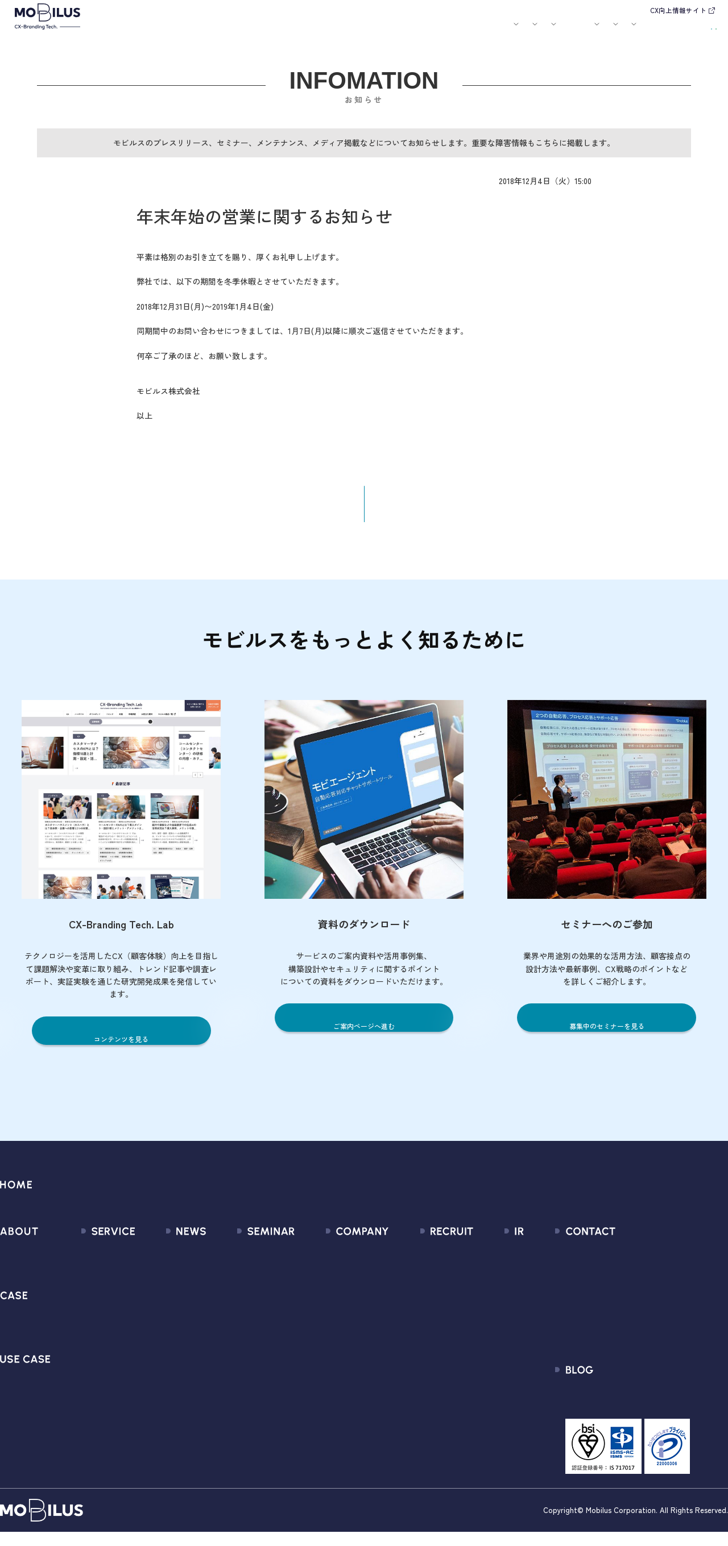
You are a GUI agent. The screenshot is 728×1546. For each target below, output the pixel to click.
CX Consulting (93, 1281)
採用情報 (526, 31)
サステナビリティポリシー (345, 1404)
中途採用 (425, 1281)
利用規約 (608, 1302)
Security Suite (93, 1425)
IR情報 (569, 31)
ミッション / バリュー (337, 1322)
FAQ (475, 1343)
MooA (77, 1302)
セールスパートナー (332, 1302)
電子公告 (485, 1404)
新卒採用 (425, 1261)
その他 (145, 1322)
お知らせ (360, 31)
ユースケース (307, 31)
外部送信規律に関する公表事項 (650, 1343)
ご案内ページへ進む (364, 1034)
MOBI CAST (88, 1384)
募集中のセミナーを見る (606, 1034)
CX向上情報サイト (678, 10)
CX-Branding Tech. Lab (634, 1409)
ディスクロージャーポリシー (523, 1363)
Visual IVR (84, 1404)
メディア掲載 (158, 1302)
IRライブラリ (492, 1281)
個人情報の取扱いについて (345, 1343)
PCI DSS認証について (335, 1384)
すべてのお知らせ (167, 1261)
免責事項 (485, 1384)
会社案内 (480, 31)
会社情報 (311, 1261)
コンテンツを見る (121, 1047)
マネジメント (319, 1281)
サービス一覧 (91, 1261)
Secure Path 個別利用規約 (640, 1322)
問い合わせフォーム (629, 1261)
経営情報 (485, 1261)
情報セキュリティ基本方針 (345, 1363)
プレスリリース (162, 1281)
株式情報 (485, 1302)
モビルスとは (166, 31)
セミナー (396, 31)
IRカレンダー (492, 1322)
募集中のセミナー (247, 1261)
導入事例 (254, 31)
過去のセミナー (243, 1281)
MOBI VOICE (88, 1363)
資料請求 (693, 30)
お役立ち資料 (438, 31)
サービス (208, 31)
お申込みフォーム (625, 1281)
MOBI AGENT (90, 1322)
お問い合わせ (634, 30)
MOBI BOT (85, 1343)
